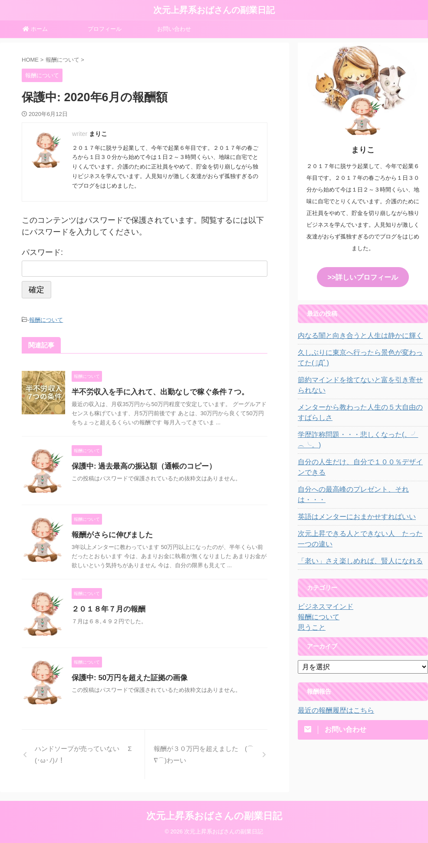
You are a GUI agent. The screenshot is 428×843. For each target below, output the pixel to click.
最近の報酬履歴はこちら (331, 688)
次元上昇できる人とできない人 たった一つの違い (361, 517)
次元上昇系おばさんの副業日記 (214, 10)
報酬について (46, 319)
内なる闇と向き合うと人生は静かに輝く (352, 334)
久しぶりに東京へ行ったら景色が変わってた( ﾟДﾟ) (361, 356)
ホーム (35, 29)
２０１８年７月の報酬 (106, 608)
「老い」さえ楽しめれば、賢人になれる (352, 539)
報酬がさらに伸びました (110, 533)
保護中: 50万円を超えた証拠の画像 (126, 676)
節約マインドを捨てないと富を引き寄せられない (361, 384)
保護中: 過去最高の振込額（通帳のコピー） (140, 465)
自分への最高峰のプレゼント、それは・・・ (358, 477)
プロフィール (105, 29)
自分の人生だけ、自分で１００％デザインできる (361, 455)
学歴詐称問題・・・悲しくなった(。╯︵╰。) (360, 433)
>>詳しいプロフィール (363, 276)
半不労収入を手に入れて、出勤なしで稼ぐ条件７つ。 (155, 390)
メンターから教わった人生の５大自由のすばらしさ (361, 411)
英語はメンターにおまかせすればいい (349, 494)
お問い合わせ (174, 29)
